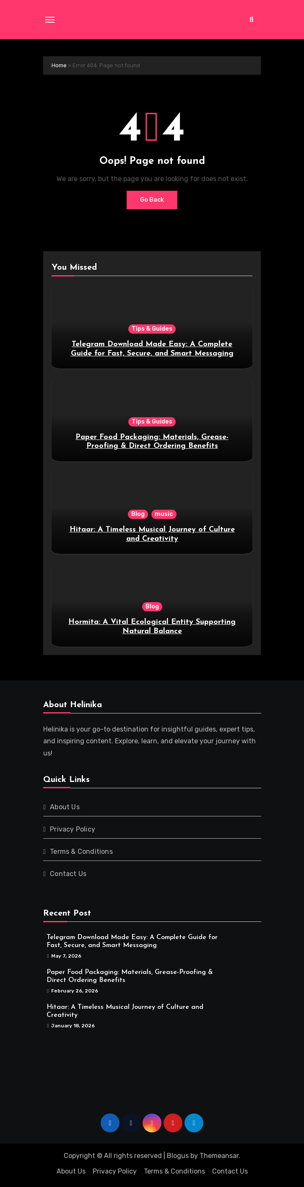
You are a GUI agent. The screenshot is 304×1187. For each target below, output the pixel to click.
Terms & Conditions (81, 851)
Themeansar (219, 1156)
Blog (138, 514)
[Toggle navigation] (50, 20)
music (164, 514)
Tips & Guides (152, 328)
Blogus (178, 1156)
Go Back (152, 199)
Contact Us (68, 874)
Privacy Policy (72, 829)
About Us (65, 807)
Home (59, 65)
